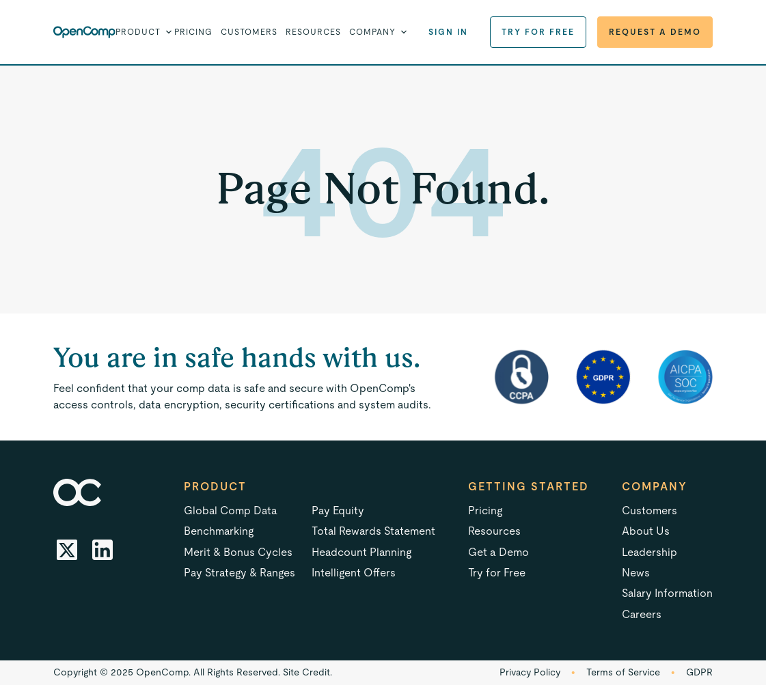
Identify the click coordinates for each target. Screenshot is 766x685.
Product (215, 486)
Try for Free (538, 32)
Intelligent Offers (354, 572)
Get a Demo (498, 552)
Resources (313, 32)
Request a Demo (655, 32)
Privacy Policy (530, 672)
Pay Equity (338, 510)
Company (654, 486)
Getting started (528, 486)
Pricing (193, 32)
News (636, 572)
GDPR (699, 672)
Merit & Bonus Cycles (238, 552)
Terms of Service (623, 672)
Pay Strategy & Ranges (239, 572)
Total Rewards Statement (373, 531)
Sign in (448, 32)
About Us (646, 531)
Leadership (649, 552)
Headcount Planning (361, 552)
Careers (641, 614)
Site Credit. (307, 672)
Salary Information (667, 593)
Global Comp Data (230, 510)
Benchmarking (219, 531)
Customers (249, 32)
